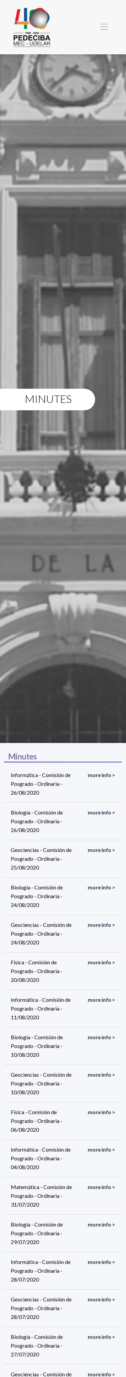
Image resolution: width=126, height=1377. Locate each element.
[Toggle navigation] (104, 27)
